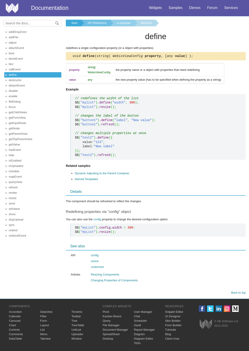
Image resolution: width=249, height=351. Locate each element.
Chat (137, 317)
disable (13, 90)
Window (76, 339)
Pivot (106, 312)
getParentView (18, 133)
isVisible (14, 171)
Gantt (137, 326)
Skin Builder (173, 321)
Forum (212, 8)
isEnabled (15, 160)
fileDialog (15, 101)
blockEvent (16, 58)
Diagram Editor (143, 339)
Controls (14, 330)
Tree (74, 321)
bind (11, 53)
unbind (13, 230)
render (13, 192)
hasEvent (15, 149)
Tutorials (170, 330)
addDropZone (18, 32)
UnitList (76, 330)
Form (43, 321)
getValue (14, 144)
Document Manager (115, 330)
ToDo (137, 343)
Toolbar (76, 317)
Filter (43, 317)
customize (97, 267)
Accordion (15, 312)
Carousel (15, 321)
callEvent (15, 69)
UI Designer (173, 317)
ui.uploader (123, 23)
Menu (44, 334)
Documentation (49, 8)
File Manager (111, 326)
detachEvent (17, 85)
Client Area (172, 339)
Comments (16, 334)
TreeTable (77, 326)
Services (231, 8)
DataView (46, 312)
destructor (15, 80)
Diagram (139, 334)
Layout (44, 326)
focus (12, 107)
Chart (12, 326)
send (12, 203)
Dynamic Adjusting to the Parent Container (102, 174)
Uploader (77, 334)
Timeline (76, 312)
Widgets (155, 8)
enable (13, 96)
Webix (206, 325)
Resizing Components (105, 275)
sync (12, 225)
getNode (14, 128)
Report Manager (144, 330)
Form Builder (173, 326)
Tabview (45, 339)
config (97, 220)
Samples (175, 8)
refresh (13, 187)
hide (11, 155)
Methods (146, 23)
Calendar (15, 317)
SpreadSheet (111, 334)
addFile (13, 37)
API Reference (96, 23)
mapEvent (15, 176)
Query (106, 321)
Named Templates (86, 179)
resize (13, 198)
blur (11, 64)
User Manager (143, 312)
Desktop (108, 339)
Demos (195, 8)
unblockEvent (17, 235)
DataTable (15, 339)
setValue (14, 208)
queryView (15, 182)
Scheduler (140, 321)
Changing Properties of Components (114, 281)
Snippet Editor (174, 312)
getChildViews (18, 112)
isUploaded (16, 166)
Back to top (238, 293)
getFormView (17, 117)
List (42, 330)
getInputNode (17, 123)
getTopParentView (20, 139)
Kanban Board (112, 317)
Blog (168, 334)
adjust (13, 42)
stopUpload (16, 219)
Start (74, 23)
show (12, 214)
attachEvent (16, 48)
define (13, 74)
